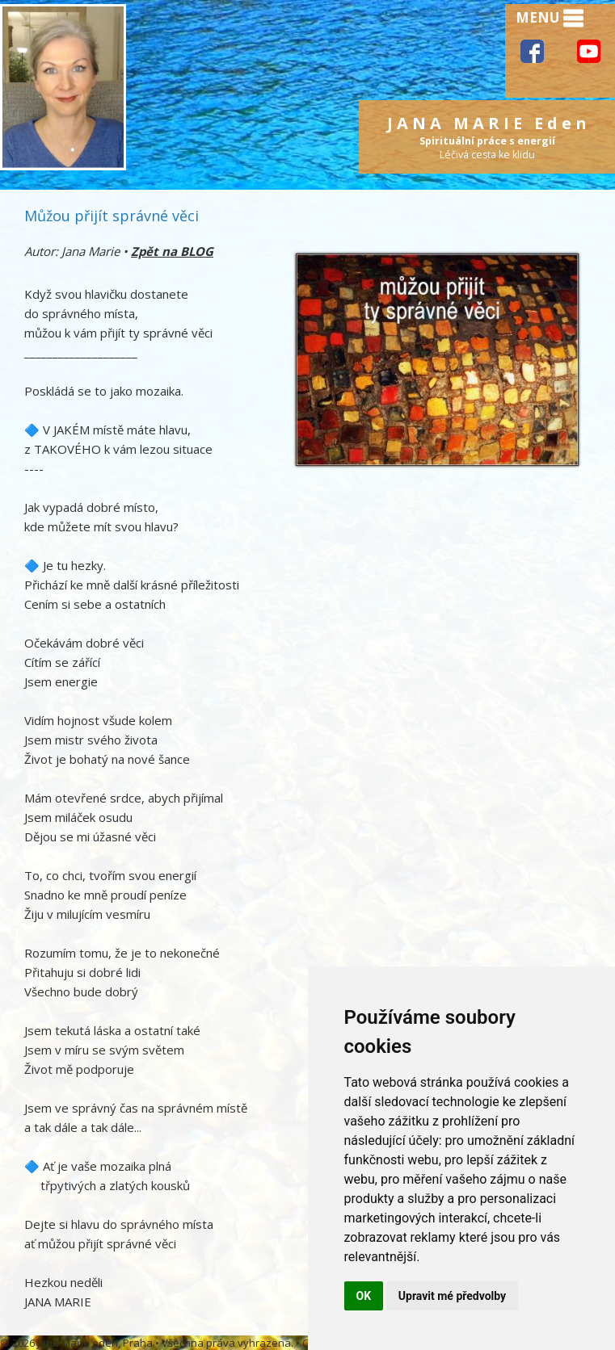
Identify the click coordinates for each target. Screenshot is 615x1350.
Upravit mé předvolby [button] (452, 1295)
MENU (549, 18)
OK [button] (364, 1295)
